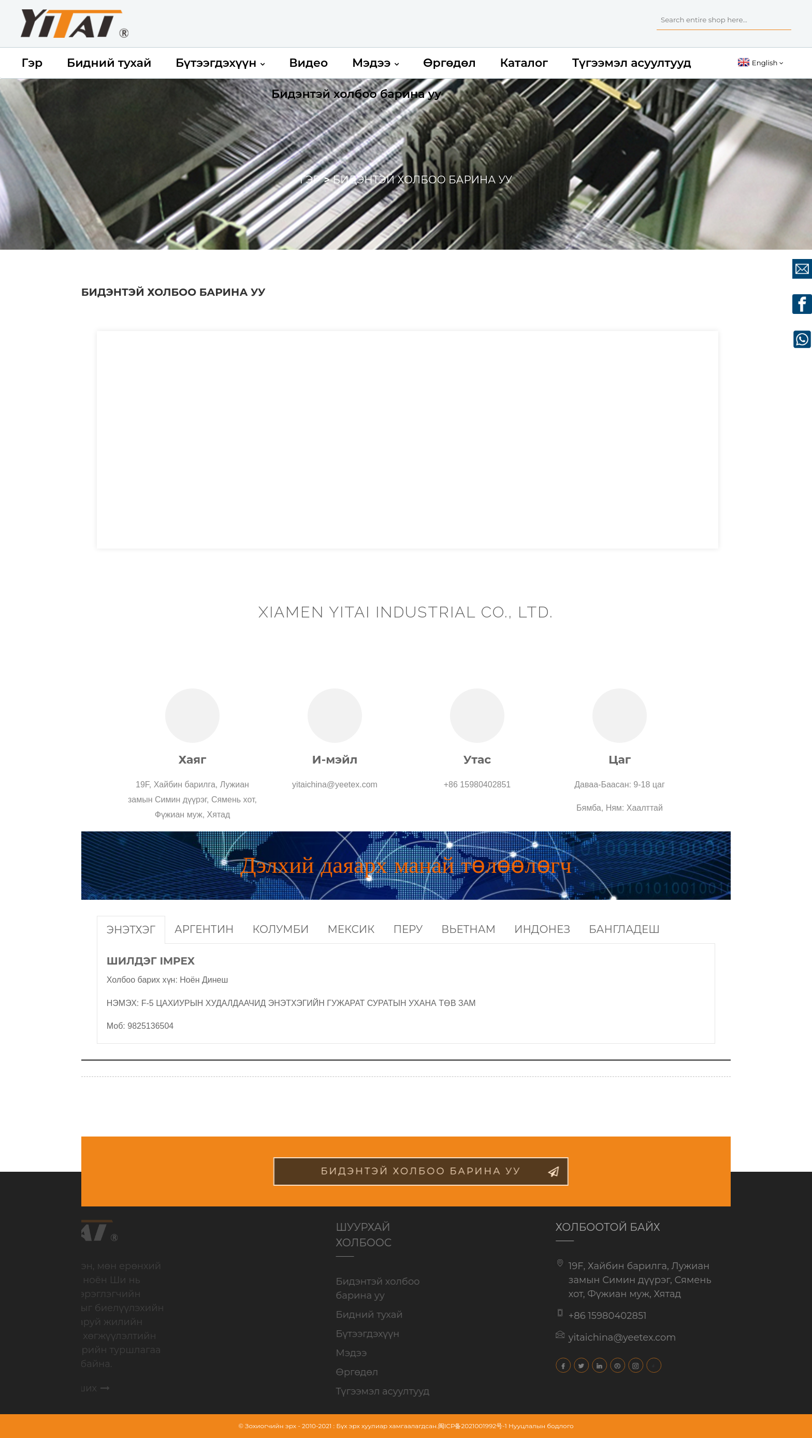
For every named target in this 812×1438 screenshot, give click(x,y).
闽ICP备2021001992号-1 (472, 1426)
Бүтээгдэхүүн (220, 63)
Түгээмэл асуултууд (631, 63)
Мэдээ (375, 63)
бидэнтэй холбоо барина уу (443, 1171)
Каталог (524, 63)
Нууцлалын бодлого (541, 1426)
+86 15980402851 (593, 1315)
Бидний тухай (109, 63)
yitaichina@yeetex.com (607, 1337)
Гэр (31, 63)
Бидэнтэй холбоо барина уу (356, 94)
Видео (308, 63)
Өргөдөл (449, 63)
